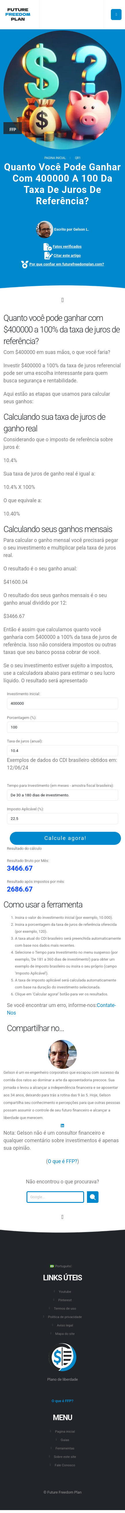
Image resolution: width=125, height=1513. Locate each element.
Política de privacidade (65, 1317)
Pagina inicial (55, 158)
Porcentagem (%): (21, 717)
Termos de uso (65, 1308)
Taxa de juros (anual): (25, 741)
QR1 (77, 158)
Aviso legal (65, 1325)
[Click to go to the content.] (62, 300)
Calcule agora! (65, 838)
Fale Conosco (65, 1465)
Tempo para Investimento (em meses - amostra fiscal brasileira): (60, 785)
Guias (65, 1440)
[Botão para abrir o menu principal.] (116, 14)
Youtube (65, 1292)
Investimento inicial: (23, 694)
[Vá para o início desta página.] (62, 1217)
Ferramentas (65, 1448)
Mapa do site (65, 1334)
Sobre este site (65, 1457)
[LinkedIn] (62, 1125)
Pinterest (65, 1300)
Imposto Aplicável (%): (25, 809)
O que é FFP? (62, 1161)
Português (61, 1266)
